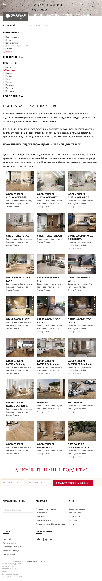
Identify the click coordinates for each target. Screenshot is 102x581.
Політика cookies (9, 543)
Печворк (10, 91)
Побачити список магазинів (73, 483)
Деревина (10, 70)
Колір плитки (13, 96)
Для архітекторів (76, 513)
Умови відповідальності (12, 547)
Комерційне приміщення (17, 46)
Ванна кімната (12, 37)
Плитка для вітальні (44, 516)
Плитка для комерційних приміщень (50, 524)
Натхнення (11, 63)
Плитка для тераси (43, 520)
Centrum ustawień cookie (35, 561)
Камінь (9, 73)
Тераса (9, 52)
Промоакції (83, 15)
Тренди (67, 15)
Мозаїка (9, 82)
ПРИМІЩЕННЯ (12, 32)
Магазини (53, 15)
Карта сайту (7, 539)
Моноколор (11, 85)
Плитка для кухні (42, 513)
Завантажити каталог (77, 509)
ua (5, 4)
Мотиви (9, 88)
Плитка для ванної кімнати (47, 509)
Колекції (38, 15)
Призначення (13, 57)
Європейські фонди (11, 551)
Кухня (8, 40)
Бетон (8, 67)
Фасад (9, 49)
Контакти (72, 524)
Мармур (9, 76)
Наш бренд (73, 520)
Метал (9, 79)
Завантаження (9, 554)
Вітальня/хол (12, 43)
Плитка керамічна (17, 15)
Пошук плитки (38, 25)
